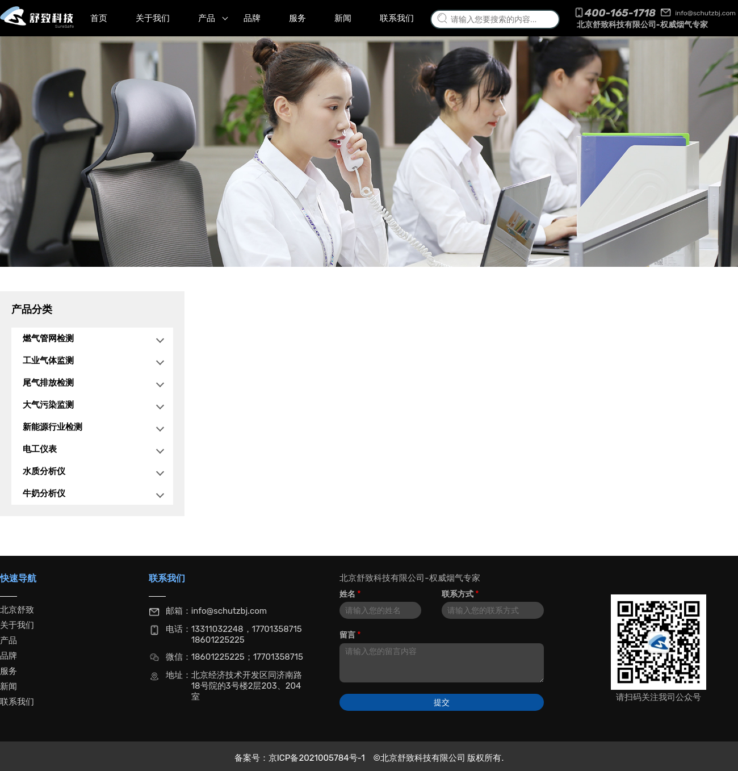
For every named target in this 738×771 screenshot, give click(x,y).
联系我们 (397, 18)
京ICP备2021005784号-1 (318, 758)
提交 (442, 702)
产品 (213, 18)
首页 (98, 18)
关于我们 (153, 18)
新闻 (342, 18)
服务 (297, 18)
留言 (349, 635)
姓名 (349, 594)
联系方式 (460, 594)
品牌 (252, 18)
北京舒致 (17, 610)
